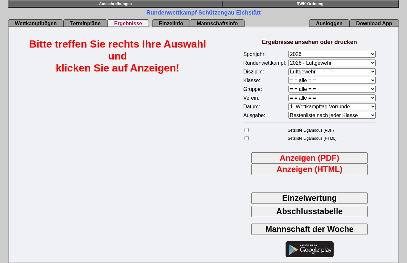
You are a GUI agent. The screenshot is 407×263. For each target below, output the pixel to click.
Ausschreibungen (115, 4)
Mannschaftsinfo (217, 23)
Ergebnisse (128, 23)
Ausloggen (329, 23)
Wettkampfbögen (36, 23)
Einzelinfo (171, 23)
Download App (374, 23)
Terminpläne (85, 23)
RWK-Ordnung (310, 4)
